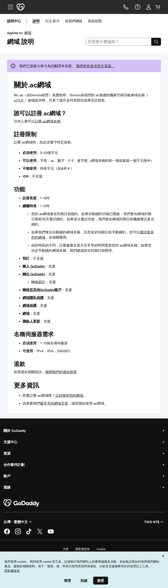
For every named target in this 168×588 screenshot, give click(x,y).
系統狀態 (95, 21)
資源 (7, 453)
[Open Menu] (8, 7)
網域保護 (30, 305)
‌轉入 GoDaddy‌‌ (34, 266)
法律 (65, 549)
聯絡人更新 (31, 321)
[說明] (137, 7)
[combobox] (119, 42)
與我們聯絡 (73, 21)
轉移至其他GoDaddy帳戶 (42, 289)
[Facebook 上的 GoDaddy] (7, 533)
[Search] (156, 42)
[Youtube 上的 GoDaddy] (50, 533)
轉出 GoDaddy (34, 274)
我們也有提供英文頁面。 (95, 66)
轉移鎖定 (38, 282)
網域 (27, 32)
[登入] (149, 7)
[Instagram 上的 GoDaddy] (17, 533)
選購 (7, 487)
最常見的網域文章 (54, 403)
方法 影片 (52, 21)
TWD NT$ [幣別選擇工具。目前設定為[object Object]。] (154, 521)
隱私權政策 (82, 549)
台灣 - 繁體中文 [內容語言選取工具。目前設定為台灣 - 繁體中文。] (18, 521)
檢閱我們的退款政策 (61, 372)
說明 (36, 21)
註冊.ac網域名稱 (47, 121)
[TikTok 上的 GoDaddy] (28, 533)
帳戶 (7, 476)
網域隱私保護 (33, 297)
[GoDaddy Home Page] (22, 503)
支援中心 (11, 442)
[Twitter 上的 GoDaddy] (39, 533)
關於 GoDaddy (15, 430)
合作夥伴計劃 (14, 464)
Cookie (101, 549)
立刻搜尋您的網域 (69, 395)
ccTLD (18, 100)
